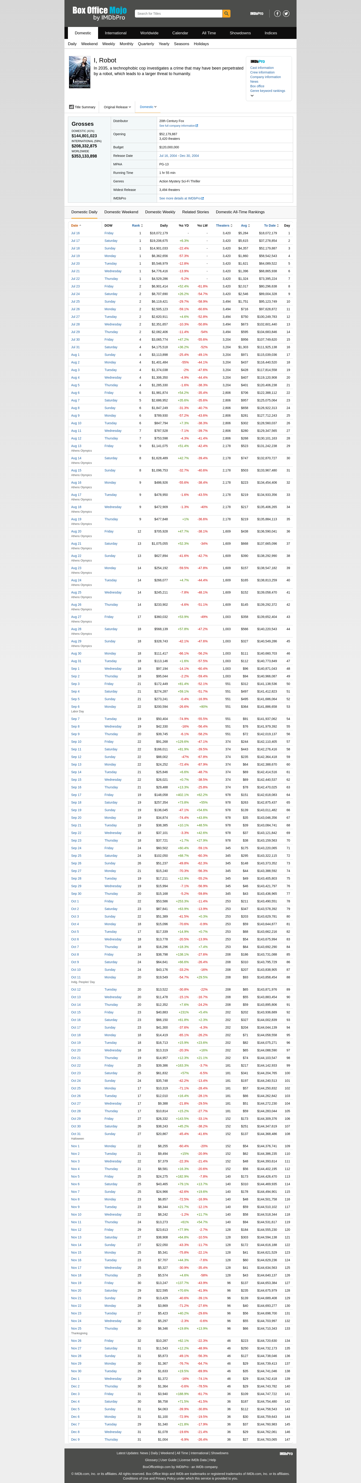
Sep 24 (76, 848)
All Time (209, 33)
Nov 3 (75, 1161)
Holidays (201, 44)
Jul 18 (75, 248)
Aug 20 (76, 531)
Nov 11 (76, 1222)
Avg (244, 225)
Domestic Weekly (160, 212)
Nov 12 (76, 1229)
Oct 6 (75, 939)
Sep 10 (76, 741)
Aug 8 (75, 408)
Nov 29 (76, 1363)
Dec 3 (75, 1394)
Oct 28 (76, 1111)
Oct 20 (76, 1050)
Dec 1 (75, 1379)
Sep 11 (76, 749)
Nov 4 (75, 1169)
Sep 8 (75, 726)
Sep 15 (76, 779)
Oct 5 (75, 931)
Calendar (180, 33)
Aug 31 (76, 661)
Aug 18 (76, 507)
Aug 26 (76, 604)
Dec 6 (75, 1417)
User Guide (168, 1460)
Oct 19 (76, 1042)
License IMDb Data (193, 1460)
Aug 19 (76, 519)
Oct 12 (76, 989)
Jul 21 (75, 271)
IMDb (200, 1467)
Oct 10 (76, 969)
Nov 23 (76, 1313)
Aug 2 (75, 362)
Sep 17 (76, 795)
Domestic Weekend (121, 212)
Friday (109, 233)
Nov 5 (75, 1176)
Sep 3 (75, 684)
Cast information (262, 68)
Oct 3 (75, 916)
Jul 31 (75, 347)
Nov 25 (76, 1328)
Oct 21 (76, 1058)
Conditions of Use (135, 1478)
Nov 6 (75, 1184)
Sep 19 (76, 810)
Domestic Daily (84, 212)
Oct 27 (76, 1103)
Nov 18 (76, 1275)
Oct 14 (76, 1004)
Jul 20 (75, 263)
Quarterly (146, 44)
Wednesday (113, 271)
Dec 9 (75, 1439)
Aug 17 (76, 495)
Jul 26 (75, 309)
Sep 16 (76, 787)
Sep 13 (76, 764)
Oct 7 (75, 947)
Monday (110, 256)
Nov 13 (76, 1237)
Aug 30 (76, 653)
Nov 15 (76, 1252)
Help (212, 1460)
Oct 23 (76, 1073)
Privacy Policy (166, 1478)
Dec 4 (75, 1401)
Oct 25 (76, 1088)
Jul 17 (75, 241)
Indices (271, 33)
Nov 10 (76, 1214)
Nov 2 (75, 1153)
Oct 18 (76, 1035)
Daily (72, 44)
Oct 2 (75, 909)
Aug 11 (76, 431)
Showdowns (240, 33)
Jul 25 (75, 301)
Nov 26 (76, 1341)
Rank (136, 225)
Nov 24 (76, 1321)
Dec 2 (75, 1386)
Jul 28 (75, 324)
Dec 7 (75, 1424)
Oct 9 (75, 962)
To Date (270, 225)
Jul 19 (75, 256)
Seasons (181, 44)
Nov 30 (76, 1371)
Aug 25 (76, 592)
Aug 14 (76, 458)
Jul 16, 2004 (168, 156)
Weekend (89, 44)
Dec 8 (75, 1432)
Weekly (108, 44)
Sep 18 (76, 802)
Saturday (111, 241)
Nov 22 (76, 1305)
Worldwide (149, 33)
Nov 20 (76, 1290)
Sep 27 (76, 871)
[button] (269, 93)
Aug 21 (76, 543)
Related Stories (195, 212)
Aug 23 (76, 568)
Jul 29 (75, 332)
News (254, 81)
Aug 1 (75, 355)
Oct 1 (75, 901)
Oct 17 (76, 1027)
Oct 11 (76, 977)
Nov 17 (76, 1267)
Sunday (110, 248)
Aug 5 (75, 385)
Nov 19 (76, 1283)
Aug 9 (75, 415)
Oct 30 (76, 1126)
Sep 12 (76, 757)
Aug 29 (76, 641)
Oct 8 (75, 954)
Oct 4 (75, 924)
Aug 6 (75, 393)
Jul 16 (75, 233)
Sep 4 (75, 691)
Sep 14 (76, 772)
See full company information (178, 125)
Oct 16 (76, 1020)
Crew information (262, 72)
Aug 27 (76, 617)
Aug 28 (76, 629)
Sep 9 (75, 734)
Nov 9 (75, 1207)
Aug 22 (76, 556)
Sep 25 (76, 855)
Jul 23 (75, 286)
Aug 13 (76, 446)
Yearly (164, 44)
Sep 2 (75, 676)
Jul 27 (75, 317)
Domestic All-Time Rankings (240, 212)
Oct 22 (76, 1065)
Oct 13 (76, 997)
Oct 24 (76, 1080)
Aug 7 (75, 400)
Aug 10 (76, 423)
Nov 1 (75, 1146)
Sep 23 (76, 840)
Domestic (83, 33)
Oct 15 (76, 1012)
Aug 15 (76, 470)
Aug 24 (76, 580)
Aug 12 (76, 438)
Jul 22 (75, 279)
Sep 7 (75, 719)
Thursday (111, 279)
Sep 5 (75, 699)
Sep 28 (76, 878)
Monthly (127, 44)
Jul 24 (75, 294)
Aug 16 (76, 482)
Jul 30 (75, 339)
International (116, 33)
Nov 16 (76, 1260)
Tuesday (111, 263)
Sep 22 (76, 833)
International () (87, 141)
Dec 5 (75, 1409)
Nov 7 (75, 1191)
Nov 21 (76, 1298)
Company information (265, 77)
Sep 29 (76, 886)
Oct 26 (76, 1096)
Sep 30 (76, 893)
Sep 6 (75, 706)
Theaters (222, 225)
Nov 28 (76, 1356)
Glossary (151, 1460)
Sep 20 (76, 817)
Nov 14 (76, 1245)
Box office (257, 86)
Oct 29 (76, 1118)
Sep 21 (76, 825)
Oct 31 (76, 1134)
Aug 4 (75, 377)
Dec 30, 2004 (189, 156)
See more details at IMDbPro (181, 198)
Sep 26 (76, 863)
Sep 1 (75, 668)
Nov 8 (75, 1199)
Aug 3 (75, 370)
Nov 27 (76, 1348)
